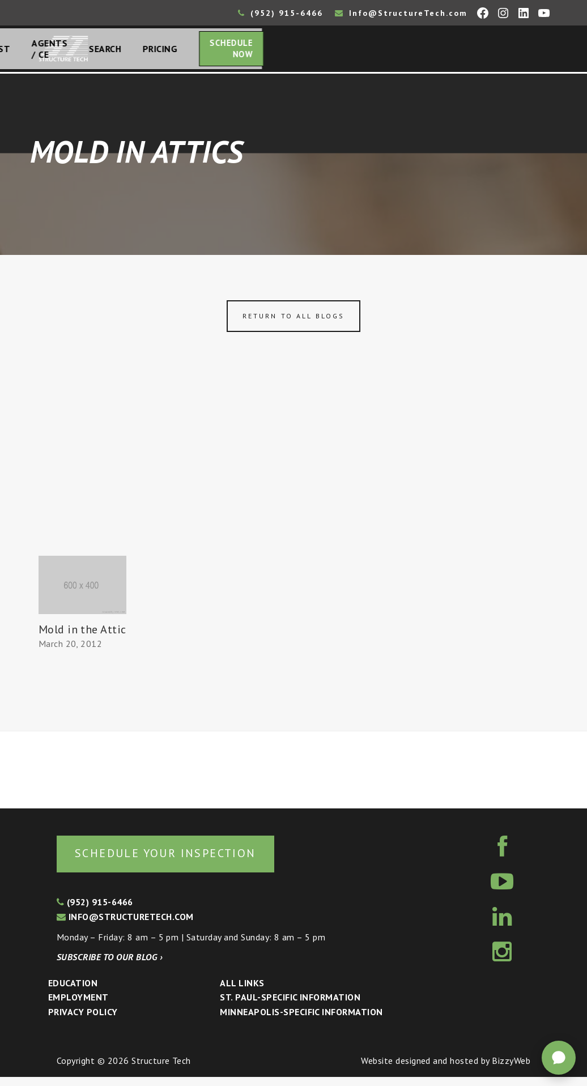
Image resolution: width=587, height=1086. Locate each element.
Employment (78, 1006)
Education (72, 992)
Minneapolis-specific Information (301, 1021)
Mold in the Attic (82, 636)
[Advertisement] (293, 477)
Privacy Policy (83, 1021)
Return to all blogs (293, 322)
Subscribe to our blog (110, 966)
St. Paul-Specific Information (290, 1006)
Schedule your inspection (190, 860)
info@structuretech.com (125, 925)
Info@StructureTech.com (401, 13)
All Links (242, 992)
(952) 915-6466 (280, 13)
